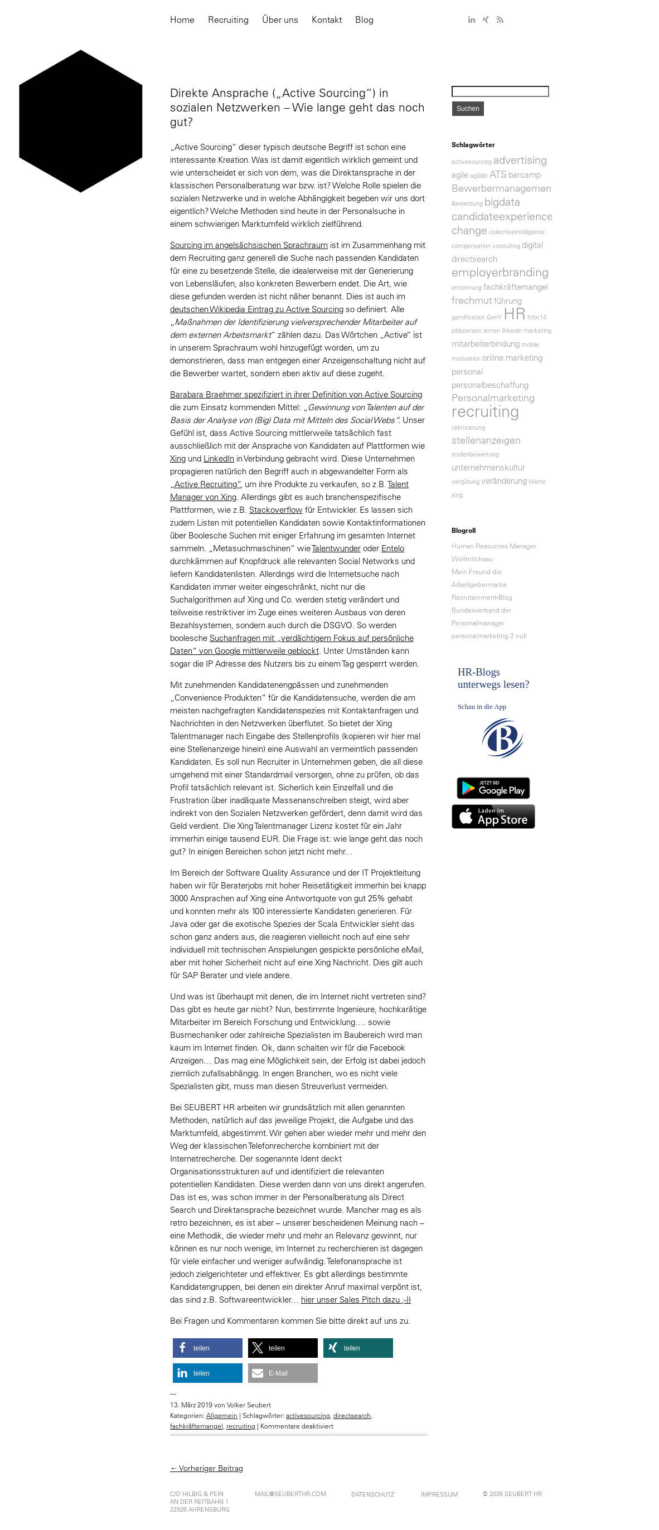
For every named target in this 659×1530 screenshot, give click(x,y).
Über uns (280, 19)
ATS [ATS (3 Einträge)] (498, 174)
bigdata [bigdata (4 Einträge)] (502, 201)
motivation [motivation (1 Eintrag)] (466, 358)
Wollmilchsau (472, 559)
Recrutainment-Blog (482, 597)
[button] (208, 1348)
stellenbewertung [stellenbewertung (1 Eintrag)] (475, 454)
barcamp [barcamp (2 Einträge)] (524, 174)
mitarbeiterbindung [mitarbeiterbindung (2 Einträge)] (486, 343)
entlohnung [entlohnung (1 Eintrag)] (467, 288)
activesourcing (308, 1415)
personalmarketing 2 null (489, 636)
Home (182, 19)
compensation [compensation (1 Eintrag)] (471, 246)
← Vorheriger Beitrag (206, 1468)
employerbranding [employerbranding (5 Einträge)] (500, 272)
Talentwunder (336, 548)
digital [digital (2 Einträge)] (532, 245)
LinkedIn (218, 458)
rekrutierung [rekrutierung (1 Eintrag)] (468, 427)
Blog (364, 19)
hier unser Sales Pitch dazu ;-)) (356, 1299)
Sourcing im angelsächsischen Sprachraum (249, 245)
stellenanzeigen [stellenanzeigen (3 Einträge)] (486, 440)
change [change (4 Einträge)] (469, 230)
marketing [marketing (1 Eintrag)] (537, 330)
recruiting (240, 1426)
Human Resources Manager (494, 546)
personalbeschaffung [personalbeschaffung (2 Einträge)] (490, 385)
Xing (178, 458)
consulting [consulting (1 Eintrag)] (506, 246)
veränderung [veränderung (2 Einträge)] (504, 480)
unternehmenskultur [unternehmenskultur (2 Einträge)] (488, 467)
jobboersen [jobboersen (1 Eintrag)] (467, 330)
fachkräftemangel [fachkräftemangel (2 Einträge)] (515, 286)
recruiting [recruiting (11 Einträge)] (485, 411)
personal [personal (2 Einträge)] (467, 371)
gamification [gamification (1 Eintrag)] (468, 317)
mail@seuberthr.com (290, 1494)
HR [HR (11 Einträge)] (514, 313)
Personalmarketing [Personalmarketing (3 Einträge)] (493, 398)
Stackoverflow (276, 509)
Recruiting (228, 19)
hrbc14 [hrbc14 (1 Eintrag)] (536, 317)
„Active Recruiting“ (205, 484)
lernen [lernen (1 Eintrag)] (491, 330)
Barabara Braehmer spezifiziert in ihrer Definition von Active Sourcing (296, 394)
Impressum (439, 1494)
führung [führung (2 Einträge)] (508, 300)
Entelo (392, 548)
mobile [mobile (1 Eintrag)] (530, 344)
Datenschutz (372, 1494)
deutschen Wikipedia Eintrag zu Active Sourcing (256, 309)
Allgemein (222, 1415)
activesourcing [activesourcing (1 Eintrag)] (472, 162)
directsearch (352, 1415)
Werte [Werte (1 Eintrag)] (537, 481)
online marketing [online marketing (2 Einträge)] (512, 357)
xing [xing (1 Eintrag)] (457, 495)
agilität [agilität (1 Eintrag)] (479, 175)
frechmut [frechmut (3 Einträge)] (472, 300)
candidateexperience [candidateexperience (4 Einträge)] (502, 216)
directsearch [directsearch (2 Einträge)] (474, 259)
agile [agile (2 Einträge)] (460, 174)
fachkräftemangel (196, 1426)
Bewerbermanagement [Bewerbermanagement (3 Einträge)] (503, 188)
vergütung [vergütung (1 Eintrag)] (465, 481)
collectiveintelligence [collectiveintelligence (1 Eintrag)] (517, 232)
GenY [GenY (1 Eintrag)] (494, 317)
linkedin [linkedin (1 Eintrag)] (512, 330)
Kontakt (327, 19)
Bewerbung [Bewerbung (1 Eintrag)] (467, 203)
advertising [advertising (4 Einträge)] (520, 160)
